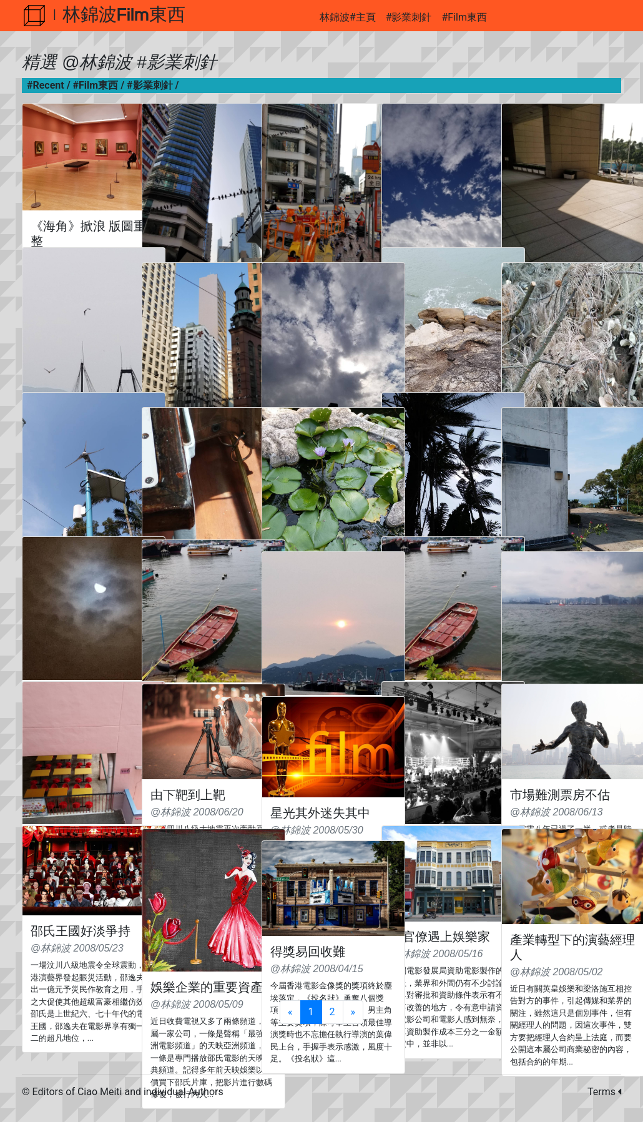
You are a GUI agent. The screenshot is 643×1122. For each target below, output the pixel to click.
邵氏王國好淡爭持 (80, 931)
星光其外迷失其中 (320, 813)
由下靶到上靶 (187, 795)
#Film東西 (464, 17)
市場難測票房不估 (560, 795)
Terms (604, 1092)
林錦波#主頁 (348, 17)
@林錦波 (97, 62)
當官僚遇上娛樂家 (440, 936)
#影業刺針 (409, 17)
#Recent (45, 85)
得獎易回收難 (307, 951)
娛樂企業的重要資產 (206, 987)
